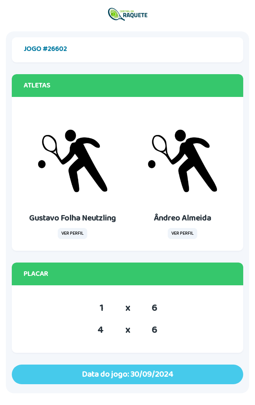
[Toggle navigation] (241, 14)
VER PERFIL (72, 233)
